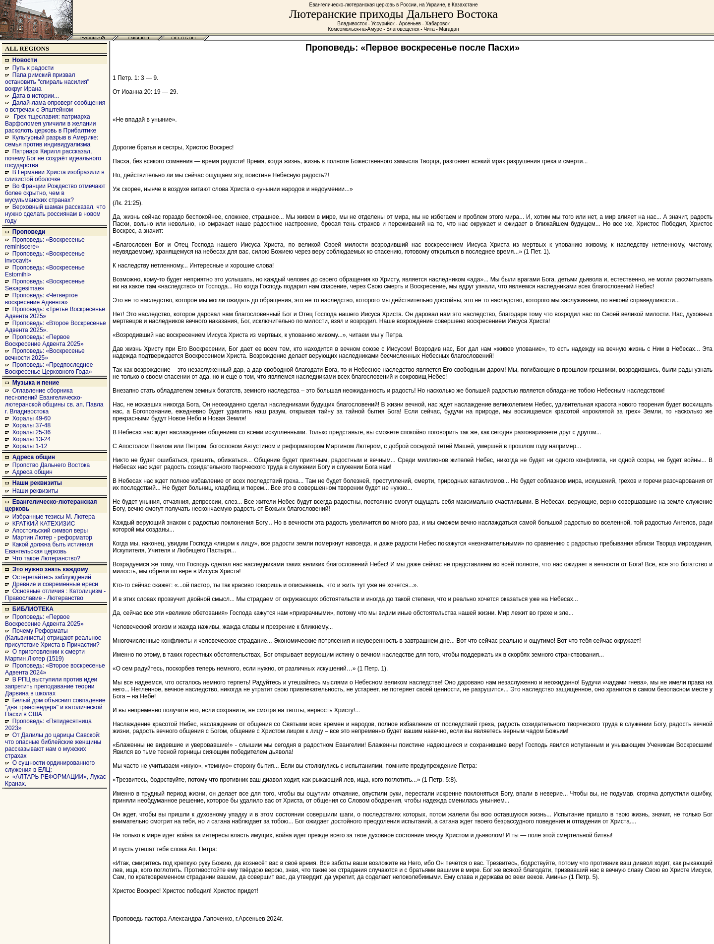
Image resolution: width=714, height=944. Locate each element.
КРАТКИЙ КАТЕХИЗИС (43, 523)
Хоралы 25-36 (31, 432)
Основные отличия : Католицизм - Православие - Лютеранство (55, 595)
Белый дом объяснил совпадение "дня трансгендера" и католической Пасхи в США (55, 707)
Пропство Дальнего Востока (51, 465)
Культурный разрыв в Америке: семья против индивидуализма (51, 141)
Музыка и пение (36, 382)
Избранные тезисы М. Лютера (53, 516)
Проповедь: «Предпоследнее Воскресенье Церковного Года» (49, 368)
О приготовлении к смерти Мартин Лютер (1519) (45, 655)
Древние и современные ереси (55, 584)
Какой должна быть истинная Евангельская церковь (49, 548)
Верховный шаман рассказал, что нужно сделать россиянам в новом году (55, 213)
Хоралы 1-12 (30, 446)
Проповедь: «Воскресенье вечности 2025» (45, 354)
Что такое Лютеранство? (46, 558)
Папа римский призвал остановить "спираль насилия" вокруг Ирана (47, 81)
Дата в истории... (35, 95)
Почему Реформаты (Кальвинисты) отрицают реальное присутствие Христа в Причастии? (53, 637)
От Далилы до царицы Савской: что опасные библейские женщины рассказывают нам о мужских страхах (53, 745)
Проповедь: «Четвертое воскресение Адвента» (41, 299)
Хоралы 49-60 (31, 418)
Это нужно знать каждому (50, 569)
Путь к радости (33, 68)
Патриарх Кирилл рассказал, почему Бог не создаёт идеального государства (53, 158)
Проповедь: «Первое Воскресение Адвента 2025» (44, 340)
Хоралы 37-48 (31, 425)
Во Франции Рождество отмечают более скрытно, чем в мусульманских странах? (55, 193)
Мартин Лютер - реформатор (52, 537)
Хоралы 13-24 (31, 439)
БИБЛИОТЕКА (33, 609)
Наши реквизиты (37, 482)
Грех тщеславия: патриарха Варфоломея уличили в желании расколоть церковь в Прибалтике (50, 123)
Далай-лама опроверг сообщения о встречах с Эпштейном (55, 106)
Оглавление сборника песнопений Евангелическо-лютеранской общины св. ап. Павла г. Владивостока (54, 401)
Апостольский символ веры (50, 530)
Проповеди (29, 231)
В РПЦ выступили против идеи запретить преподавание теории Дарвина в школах (51, 686)
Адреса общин (33, 457)
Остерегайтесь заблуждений (51, 577)
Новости (24, 60)
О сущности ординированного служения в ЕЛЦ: (50, 766)
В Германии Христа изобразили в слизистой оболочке (55, 176)
